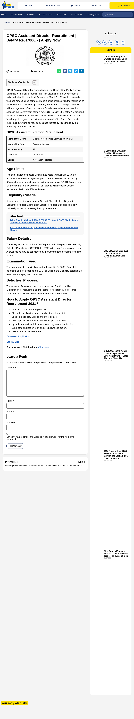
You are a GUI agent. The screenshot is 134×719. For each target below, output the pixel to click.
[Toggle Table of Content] (33, 82)
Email (10, 411)
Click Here (43, 347)
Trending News (93, 14)
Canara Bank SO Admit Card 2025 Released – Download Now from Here (116, 153)
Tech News (61, 14)
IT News (30, 14)
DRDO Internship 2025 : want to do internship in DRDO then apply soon (115, 58)
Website (10, 422)
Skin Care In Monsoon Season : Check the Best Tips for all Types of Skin (116, 553)
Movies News (76, 14)
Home (3, 14)
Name (10, 401)
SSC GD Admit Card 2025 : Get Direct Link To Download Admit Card (116, 253)
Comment (12, 367)
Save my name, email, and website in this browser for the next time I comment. (41, 438)
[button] (59, 71)
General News (17, 14)
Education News (45, 14)
